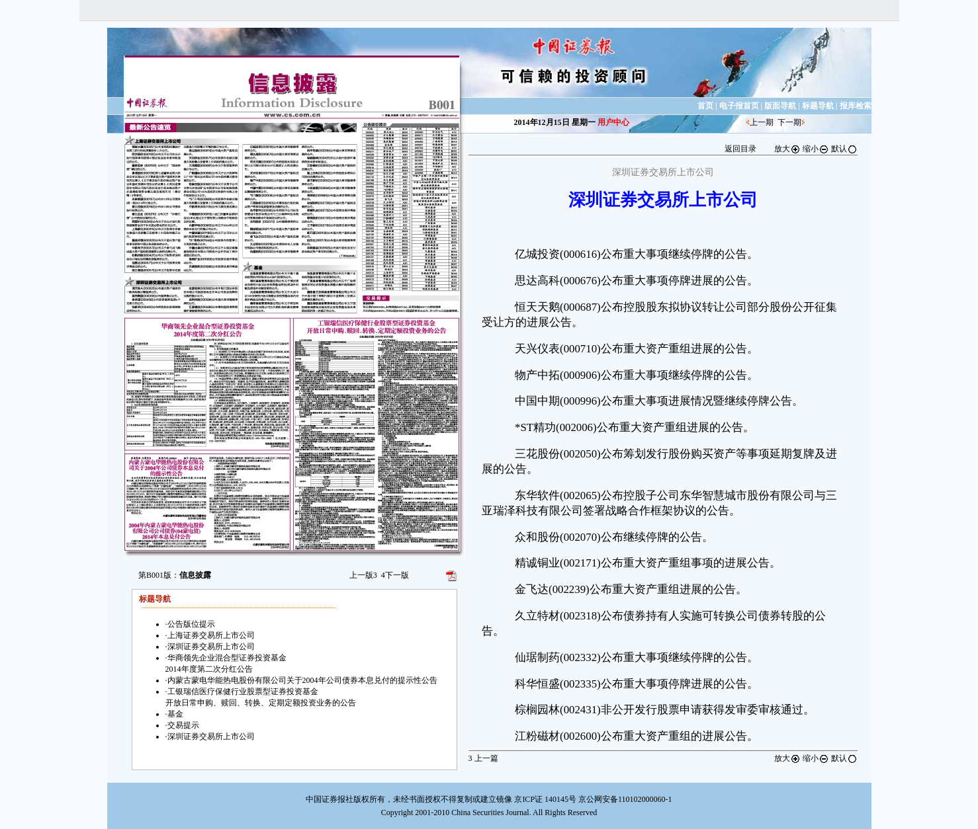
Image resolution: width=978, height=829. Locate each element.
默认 (844, 148)
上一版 (363, 575)
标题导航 (818, 105)
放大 (787, 148)
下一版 (395, 575)
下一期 (789, 122)
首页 (705, 105)
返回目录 (740, 148)
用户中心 (613, 122)
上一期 (762, 122)
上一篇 (483, 758)
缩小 (816, 148)
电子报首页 (739, 105)
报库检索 (855, 105)
